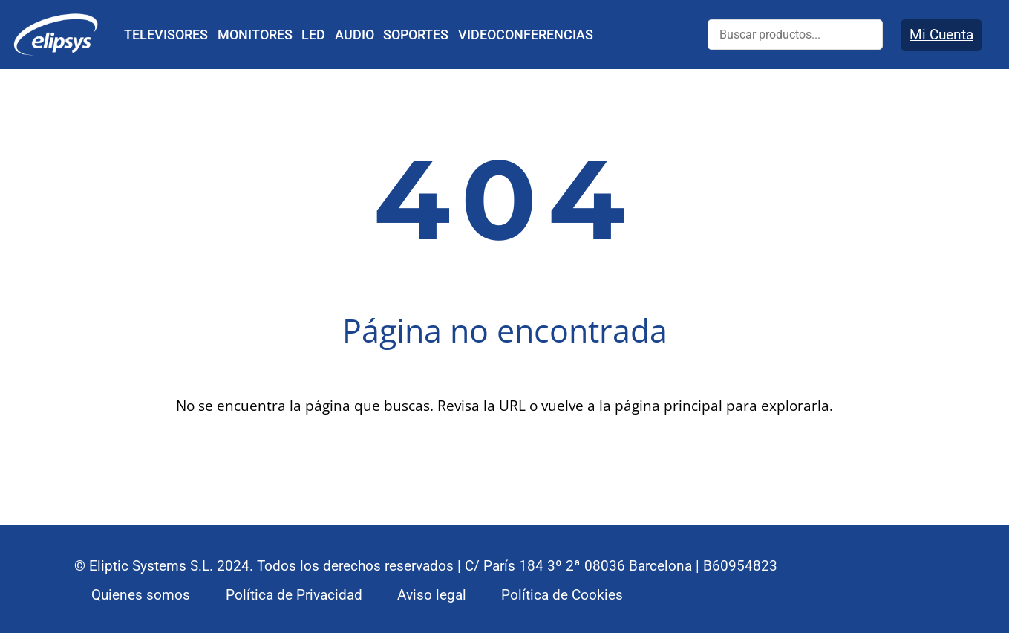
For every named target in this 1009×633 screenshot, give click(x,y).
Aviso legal (431, 594)
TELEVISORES (166, 34)
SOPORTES (415, 34)
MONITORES (255, 34)
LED (313, 34)
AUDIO (354, 34)
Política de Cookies (562, 594)
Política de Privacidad (294, 594)
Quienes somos (140, 594)
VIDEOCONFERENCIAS (525, 34)
